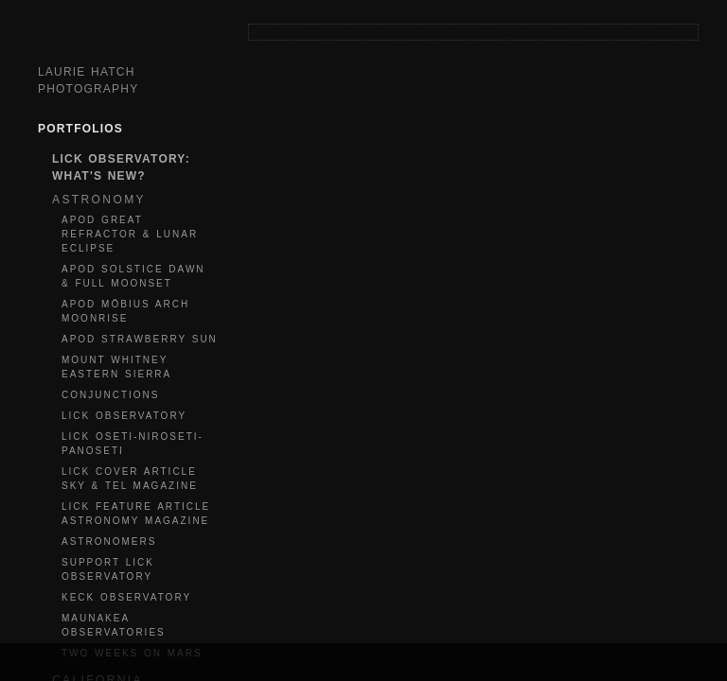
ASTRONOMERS (109, 541)
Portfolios (80, 128)
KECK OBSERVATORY (126, 597)
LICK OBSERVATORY (124, 415)
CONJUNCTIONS (110, 395)
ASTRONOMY (99, 199)
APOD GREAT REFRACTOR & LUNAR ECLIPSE (130, 234)
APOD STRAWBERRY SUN (140, 339)
